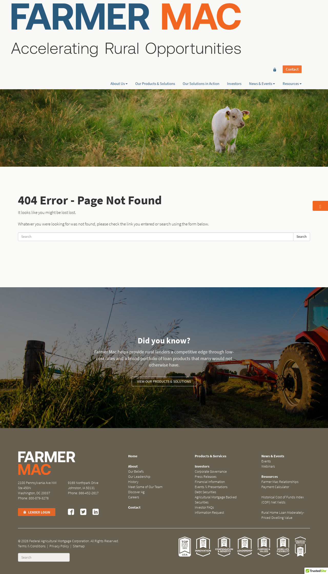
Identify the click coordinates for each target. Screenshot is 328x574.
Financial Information (210, 481)
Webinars (268, 466)
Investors (234, 22)
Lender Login (36, 512)
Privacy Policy (59, 546)
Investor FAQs (204, 507)
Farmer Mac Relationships (280, 481)
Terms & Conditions (32, 546)
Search (301, 236)
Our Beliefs (136, 471)
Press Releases (206, 476)
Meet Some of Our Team (145, 486)
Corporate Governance (211, 471)
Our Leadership (139, 476)
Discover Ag (136, 492)
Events (266, 461)
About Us (119, 22)
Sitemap (79, 546)
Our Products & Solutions (155, 22)
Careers (133, 497)
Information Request (209, 512)
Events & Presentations (211, 486)
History (133, 481)
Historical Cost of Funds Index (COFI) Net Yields (282, 500)
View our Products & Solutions (164, 381)
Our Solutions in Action (201, 22)
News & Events (262, 22)
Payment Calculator (275, 486)
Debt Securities (205, 492)
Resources (292, 22)
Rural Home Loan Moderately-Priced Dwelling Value (282, 515)
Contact (292, 13)
